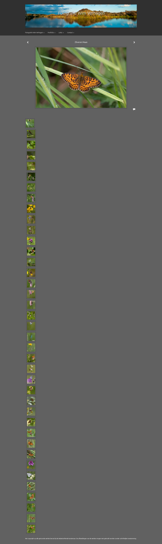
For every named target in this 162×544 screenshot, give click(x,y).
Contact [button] (70, 32)
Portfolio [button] (51, 32)
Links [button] (61, 32)
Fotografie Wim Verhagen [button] (34, 32)
